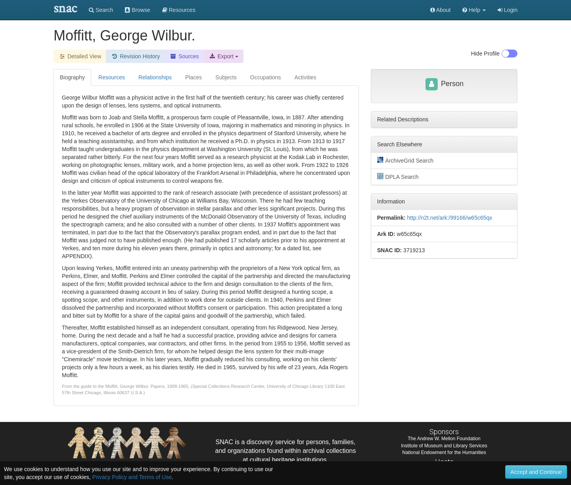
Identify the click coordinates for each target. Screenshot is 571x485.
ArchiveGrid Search (405, 160)
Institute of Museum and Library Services (444, 446)
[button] (474, 10)
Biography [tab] (72, 77)
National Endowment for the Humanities (444, 452)
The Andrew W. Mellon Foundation (444, 438)
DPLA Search (398, 176)
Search (101, 10)
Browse (137, 10)
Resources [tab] (111, 77)
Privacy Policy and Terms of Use (132, 477)
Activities (305, 77)
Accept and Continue (536, 472)
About (440, 10)
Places (193, 77)
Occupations (265, 77)
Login (507, 10)
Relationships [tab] (155, 77)
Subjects (226, 77)
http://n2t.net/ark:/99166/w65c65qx (449, 218)
